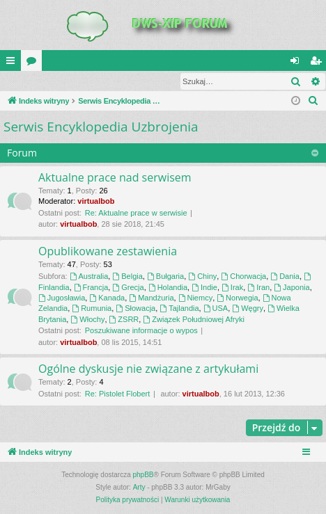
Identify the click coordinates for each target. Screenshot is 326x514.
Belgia (127, 277)
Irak (232, 288)
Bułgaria (165, 277)
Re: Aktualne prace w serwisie (136, 213)
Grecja (127, 288)
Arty (139, 488)
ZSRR (124, 320)
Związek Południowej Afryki (193, 320)
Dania (285, 277)
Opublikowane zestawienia (107, 251)
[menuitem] (313, 101)
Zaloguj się (33, 81)
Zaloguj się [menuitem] (297, 63)
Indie (204, 288)
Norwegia (237, 298)
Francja (91, 288)
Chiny (202, 277)
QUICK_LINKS (13, 63)
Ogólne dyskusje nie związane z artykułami (148, 369)
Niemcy (195, 298)
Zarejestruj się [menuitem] (318, 63)
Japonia (291, 288)
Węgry (247, 309)
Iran (258, 288)
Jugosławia (61, 298)
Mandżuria (151, 298)
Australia (89, 277)
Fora (34, 63)
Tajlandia (179, 309)
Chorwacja (243, 277)
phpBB (143, 475)
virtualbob (95, 202)
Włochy (87, 320)
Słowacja (135, 309)
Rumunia (91, 309)
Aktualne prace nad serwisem (115, 178)
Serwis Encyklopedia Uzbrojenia (101, 127)
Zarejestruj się (99, 81)
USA (215, 309)
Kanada (107, 298)
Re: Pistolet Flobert (117, 394)
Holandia (167, 288)
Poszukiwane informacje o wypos (141, 331)
